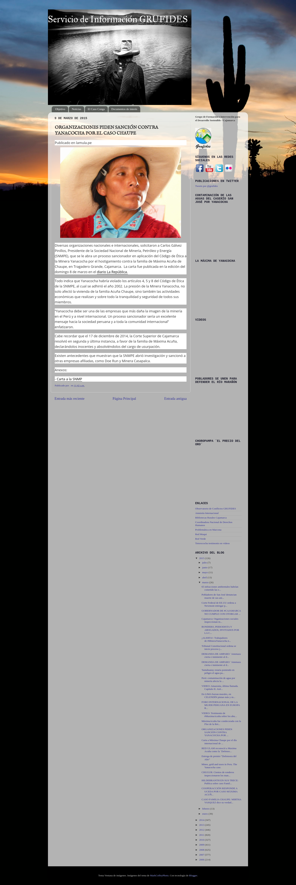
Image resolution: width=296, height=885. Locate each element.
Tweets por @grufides (206, 186)
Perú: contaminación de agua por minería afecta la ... (218, 679)
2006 (202, 859)
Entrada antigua (175, 399)
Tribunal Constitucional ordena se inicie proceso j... (219, 647)
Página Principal (124, 399)
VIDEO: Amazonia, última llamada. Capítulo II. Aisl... (220, 687)
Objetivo (60, 109)
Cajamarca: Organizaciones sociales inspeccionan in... (220, 620)
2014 (202, 820)
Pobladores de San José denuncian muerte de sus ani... (219, 596)
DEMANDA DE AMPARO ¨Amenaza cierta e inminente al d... (221, 655)
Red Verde (200, 538)
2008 (202, 849)
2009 (202, 844)
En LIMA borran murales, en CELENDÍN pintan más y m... (218, 696)
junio (205, 567)
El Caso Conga (96, 109)
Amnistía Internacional (207, 513)
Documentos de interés (124, 109)
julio (204, 562)
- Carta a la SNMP (68, 379)
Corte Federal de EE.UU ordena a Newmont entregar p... (219, 604)
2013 (202, 824)
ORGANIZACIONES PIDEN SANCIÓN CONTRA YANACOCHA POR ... (217, 732)
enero (205, 813)
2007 (202, 854)
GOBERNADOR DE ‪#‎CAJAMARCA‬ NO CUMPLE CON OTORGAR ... (221, 612)
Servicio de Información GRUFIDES (118, 19)
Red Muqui (201, 534)
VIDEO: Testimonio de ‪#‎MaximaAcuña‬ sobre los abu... (219, 715)
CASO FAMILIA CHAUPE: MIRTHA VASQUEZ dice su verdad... (221, 801)
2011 (202, 834)
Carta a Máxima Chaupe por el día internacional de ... (219, 742)
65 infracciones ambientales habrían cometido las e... (220, 588)
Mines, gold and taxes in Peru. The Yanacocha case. (219, 766)
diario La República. (112, 272)
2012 (202, 829)
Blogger (193, 875)
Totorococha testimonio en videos (212, 543)
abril (204, 577)
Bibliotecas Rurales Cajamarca (211, 517)
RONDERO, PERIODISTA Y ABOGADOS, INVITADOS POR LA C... (220, 629)
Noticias (76, 109)
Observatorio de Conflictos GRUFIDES (215, 508)
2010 (202, 839)
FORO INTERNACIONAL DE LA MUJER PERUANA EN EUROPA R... (221, 705)
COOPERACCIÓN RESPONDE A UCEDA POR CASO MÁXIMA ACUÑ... (219, 791)
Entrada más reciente (69, 399)
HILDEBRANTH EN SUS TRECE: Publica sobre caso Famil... (220, 782)
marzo (205, 582)
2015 (202, 558)
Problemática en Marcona (208, 529)
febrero (206, 808)
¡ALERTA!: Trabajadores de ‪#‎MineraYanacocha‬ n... (216, 639)
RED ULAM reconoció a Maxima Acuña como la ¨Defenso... (219, 750)
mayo (205, 572)
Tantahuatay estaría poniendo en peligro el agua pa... (218, 671)
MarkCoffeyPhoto (159, 875)
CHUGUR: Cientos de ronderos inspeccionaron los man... (218, 774)
